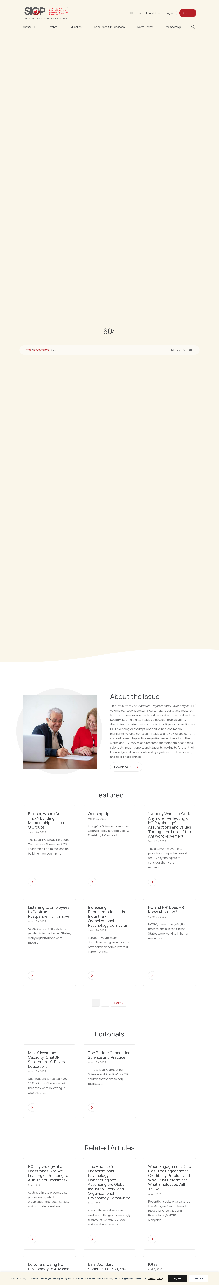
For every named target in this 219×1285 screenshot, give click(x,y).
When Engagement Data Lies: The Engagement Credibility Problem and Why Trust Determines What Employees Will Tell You (169, 1178)
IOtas (152, 1264)
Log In (169, 13)
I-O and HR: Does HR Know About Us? (166, 909)
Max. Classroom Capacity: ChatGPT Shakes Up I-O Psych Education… (46, 1059)
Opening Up (99, 813)
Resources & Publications (109, 27)
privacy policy (155, 1278)
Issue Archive (41, 349)
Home (28, 349)
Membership (173, 27)
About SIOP (29, 27)
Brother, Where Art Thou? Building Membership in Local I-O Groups (48, 820)
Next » (118, 1003)
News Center (145, 27)
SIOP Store (135, 13)
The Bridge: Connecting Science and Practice (109, 1055)
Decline (198, 1278)
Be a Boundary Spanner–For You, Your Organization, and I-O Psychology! (108, 1271)
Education (76, 27)
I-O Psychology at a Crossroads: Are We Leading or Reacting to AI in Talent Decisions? (48, 1173)
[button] (193, 27)
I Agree (177, 1278)
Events (53, 27)
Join (185, 13)
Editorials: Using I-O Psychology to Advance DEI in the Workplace (48, 1269)
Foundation (153, 13)
